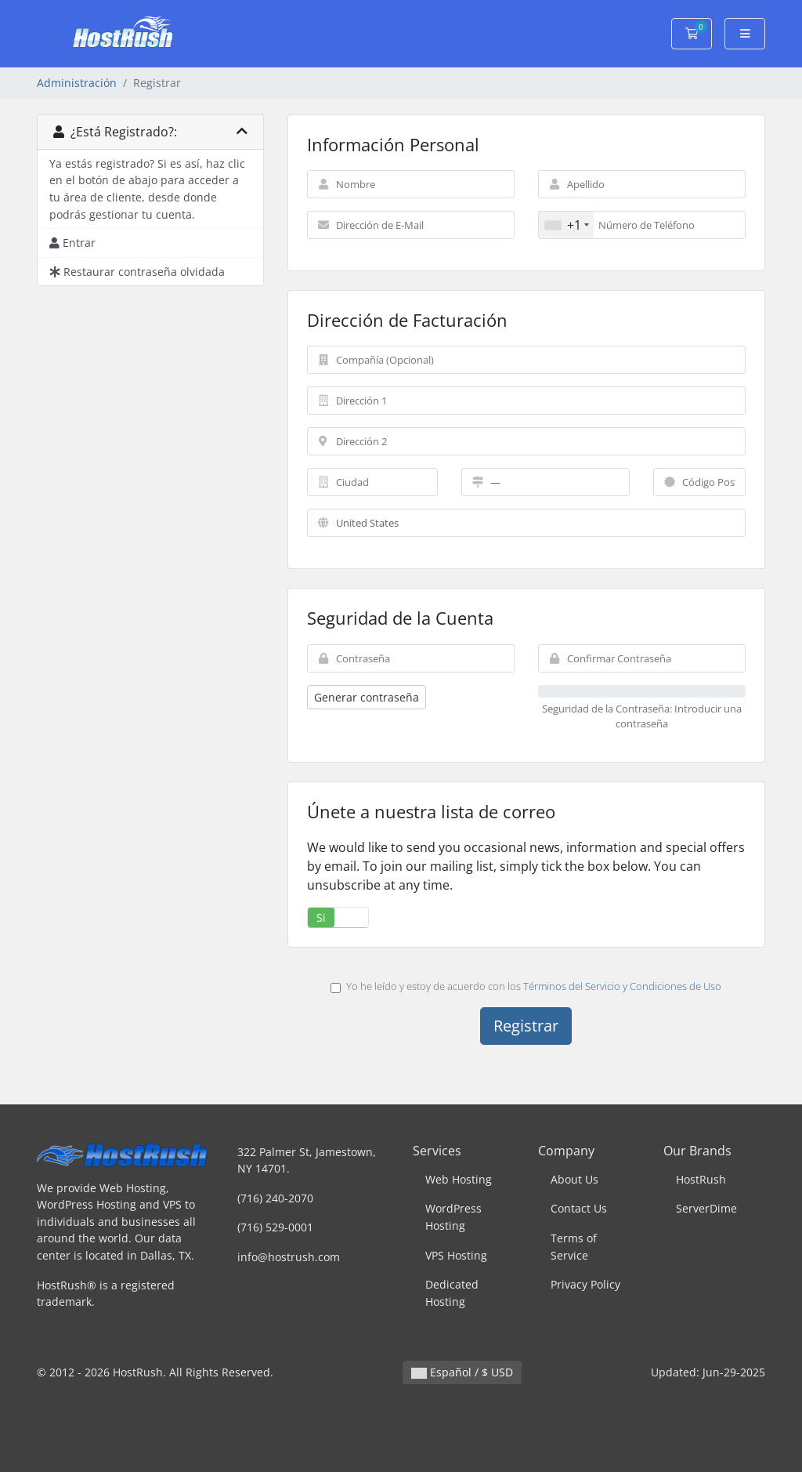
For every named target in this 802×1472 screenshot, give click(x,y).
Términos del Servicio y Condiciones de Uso (622, 986)
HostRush (701, 1179)
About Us (574, 1179)
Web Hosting (458, 1179)
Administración (77, 82)
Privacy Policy (585, 1284)
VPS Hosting (456, 1255)
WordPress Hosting (453, 1217)
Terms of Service (574, 1247)
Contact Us (579, 1208)
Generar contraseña (366, 697)
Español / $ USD (462, 1372)
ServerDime (706, 1208)
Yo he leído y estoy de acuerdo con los (526, 986)
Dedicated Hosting (452, 1293)
